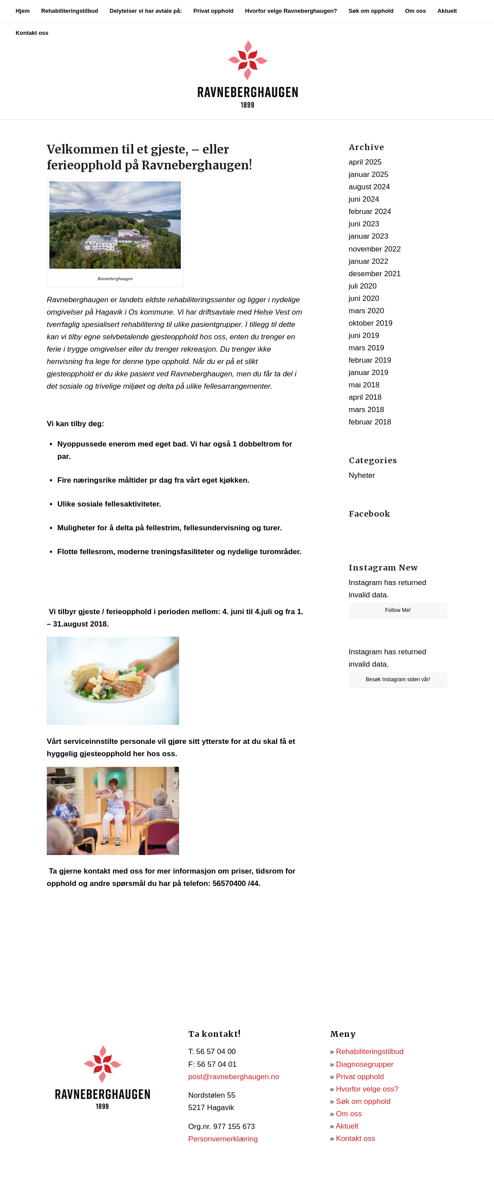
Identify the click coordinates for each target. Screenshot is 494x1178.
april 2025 (365, 162)
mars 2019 (366, 348)
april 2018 (365, 397)
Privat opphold (360, 1077)
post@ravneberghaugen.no (233, 1077)
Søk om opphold (363, 1101)
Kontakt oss (355, 1138)
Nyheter (362, 475)
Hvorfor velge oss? (367, 1089)
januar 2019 (369, 372)
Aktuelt (347, 1126)
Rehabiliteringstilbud (370, 1051)
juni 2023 (364, 224)
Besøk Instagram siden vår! (398, 679)
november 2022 (375, 249)
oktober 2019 (371, 323)
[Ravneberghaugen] (247, 70)
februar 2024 (370, 211)
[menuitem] (22, 11)
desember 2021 (375, 274)
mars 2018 (366, 409)
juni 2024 (364, 199)
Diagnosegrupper (364, 1064)
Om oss (349, 1114)
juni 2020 (364, 298)
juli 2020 (363, 286)
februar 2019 (370, 360)
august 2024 (369, 187)
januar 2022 (369, 261)
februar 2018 (370, 422)
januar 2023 (369, 236)
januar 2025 (369, 174)
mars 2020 (366, 311)
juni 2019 (364, 335)
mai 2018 (364, 385)
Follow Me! (398, 610)
